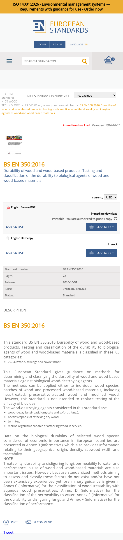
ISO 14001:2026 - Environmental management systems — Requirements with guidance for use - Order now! (61, 7)
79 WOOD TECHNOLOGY (11, 103)
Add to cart (105, 227)
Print (14, 522)
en (86, 44)
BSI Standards (8, 96)
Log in (41, 44)
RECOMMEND (42, 522)
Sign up (57, 44)
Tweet (8, 532)
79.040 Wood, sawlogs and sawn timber (49, 105)
